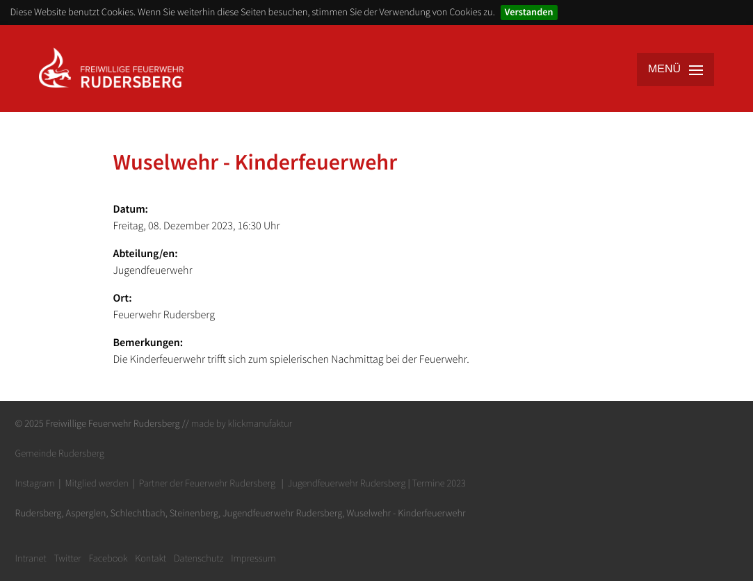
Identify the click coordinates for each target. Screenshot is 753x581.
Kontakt (150, 558)
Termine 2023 (439, 483)
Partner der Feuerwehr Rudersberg (207, 483)
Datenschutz (198, 558)
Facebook (108, 558)
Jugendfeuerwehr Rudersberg (347, 483)
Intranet (31, 558)
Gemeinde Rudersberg (59, 453)
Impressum (253, 558)
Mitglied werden (96, 483)
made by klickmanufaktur (241, 423)
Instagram (35, 483)
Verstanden (529, 12)
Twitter (67, 558)
